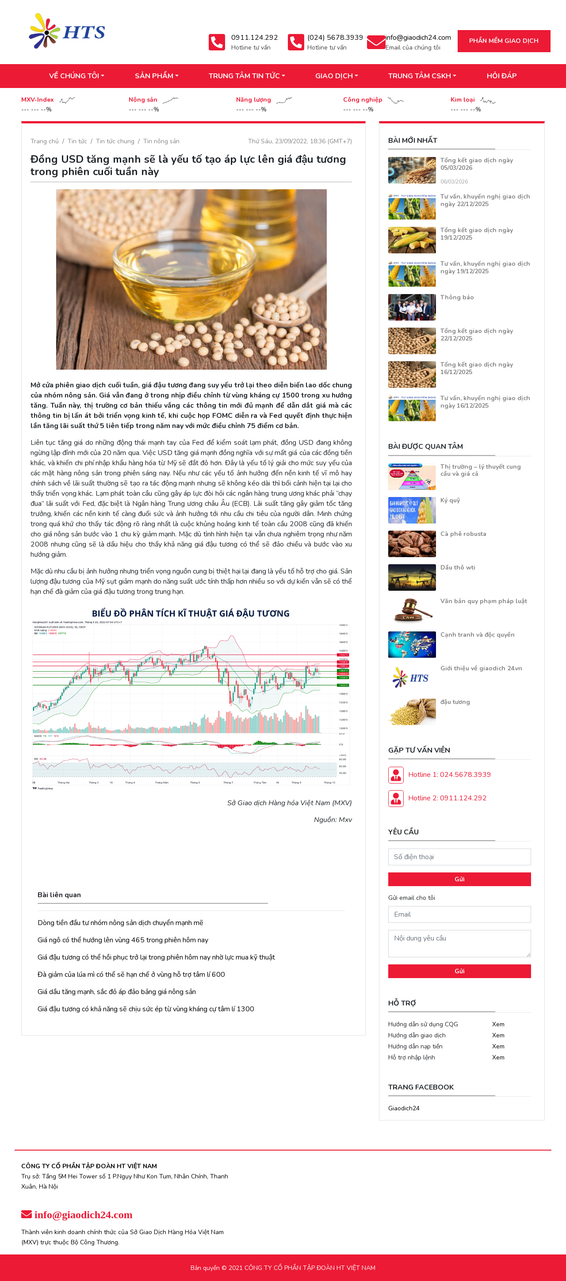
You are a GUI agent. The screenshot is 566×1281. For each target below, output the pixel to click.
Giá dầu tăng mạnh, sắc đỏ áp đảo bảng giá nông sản (117, 992)
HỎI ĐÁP (502, 76)
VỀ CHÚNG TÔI (74, 76)
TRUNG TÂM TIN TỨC (244, 76)
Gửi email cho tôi (411, 898)
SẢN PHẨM (154, 76)
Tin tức (77, 141)
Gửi (460, 879)
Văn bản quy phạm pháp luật (483, 601)
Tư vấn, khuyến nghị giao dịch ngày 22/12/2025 (485, 200)
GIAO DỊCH (334, 76)
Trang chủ (45, 141)
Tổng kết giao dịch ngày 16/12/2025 (476, 368)
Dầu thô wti (457, 567)
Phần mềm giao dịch (504, 41)
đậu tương (455, 702)
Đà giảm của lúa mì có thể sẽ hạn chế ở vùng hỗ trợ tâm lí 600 (131, 974)
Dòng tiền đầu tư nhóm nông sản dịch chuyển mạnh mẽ (120, 923)
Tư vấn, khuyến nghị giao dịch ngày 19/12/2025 (485, 267)
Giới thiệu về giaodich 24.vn (481, 668)
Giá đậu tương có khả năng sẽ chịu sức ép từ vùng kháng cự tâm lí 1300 (146, 1009)
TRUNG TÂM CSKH (419, 76)
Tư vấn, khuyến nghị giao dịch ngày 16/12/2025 (485, 402)
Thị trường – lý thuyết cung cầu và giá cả (480, 470)
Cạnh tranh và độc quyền (477, 635)
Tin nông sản (161, 141)
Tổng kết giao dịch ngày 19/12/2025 (476, 234)
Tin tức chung (115, 141)
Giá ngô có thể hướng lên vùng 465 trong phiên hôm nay (123, 940)
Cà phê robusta (463, 534)
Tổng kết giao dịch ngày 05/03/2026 (476, 164)
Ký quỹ (450, 500)
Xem (498, 1024)
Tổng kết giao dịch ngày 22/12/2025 (476, 335)
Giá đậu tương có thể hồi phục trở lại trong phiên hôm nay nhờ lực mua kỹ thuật (156, 957)
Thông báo (457, 297)
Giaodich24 (404, 1108)
